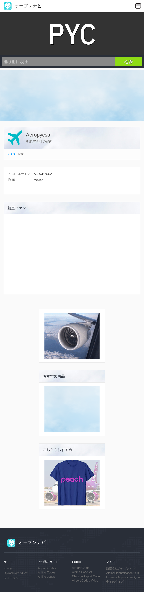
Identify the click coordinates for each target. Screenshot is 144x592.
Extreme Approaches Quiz (123, 577)
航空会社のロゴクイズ (121, 568)
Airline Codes (46, 572)
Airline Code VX (82, 572)
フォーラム (11, 578)
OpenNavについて (16, 573)
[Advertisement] (72, 95)
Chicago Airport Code (86, 576)
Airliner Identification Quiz (122, 573)
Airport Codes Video (85, 580)
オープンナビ (23, 5)
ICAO (11, 154)
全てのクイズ (115, 581)
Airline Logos (46, 576)
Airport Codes (47, 568)
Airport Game (80, 567)
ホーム (8, 568)
